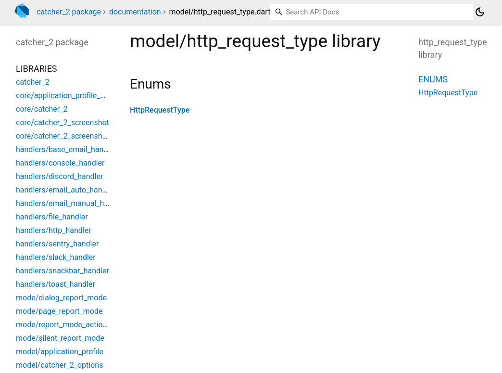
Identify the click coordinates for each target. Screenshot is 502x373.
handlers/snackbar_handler (62, 270)
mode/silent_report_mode (60, 338)
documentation (135, 11)
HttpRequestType (159, 110)
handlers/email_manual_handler (71, 203)
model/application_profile (59, 351)
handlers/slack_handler (56, 257)
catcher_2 (33, 82)
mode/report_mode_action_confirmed (80, 324)
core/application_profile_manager (73, 95)
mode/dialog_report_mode (61, 297)
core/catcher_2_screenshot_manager (79, 136)
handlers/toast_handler (55, 284)
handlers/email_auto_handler (65, 189)
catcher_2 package (69, 11)
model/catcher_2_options (59, 365)
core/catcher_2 (41, 109)
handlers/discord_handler (59, 176)
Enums (433, 79)
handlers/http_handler (53, 230)
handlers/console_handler (60, 162)
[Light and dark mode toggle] (480, 12)
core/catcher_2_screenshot (62, 122)
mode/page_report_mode (59, 311)
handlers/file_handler (52, 216)
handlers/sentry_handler (57, 243)
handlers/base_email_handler (66, 149)
